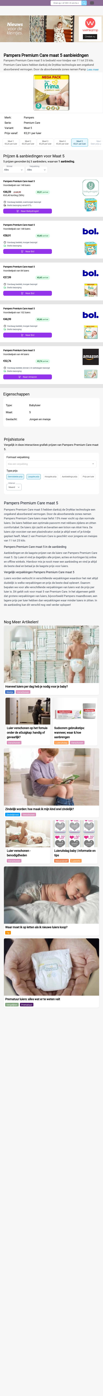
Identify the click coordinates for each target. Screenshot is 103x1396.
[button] (96, 2)
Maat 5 (28, 128)
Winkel (9, 166)
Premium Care (32, 122)
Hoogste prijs (50, 477)
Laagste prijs (33, 477)
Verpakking (34, 166)
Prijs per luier (88, 477)
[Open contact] (92, 3)
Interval (11, 483)
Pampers (29, 117)
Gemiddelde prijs (15, 477)
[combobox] (51, 464)
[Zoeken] (84, 2)
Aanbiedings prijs (69, 477)
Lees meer (93, 69)
